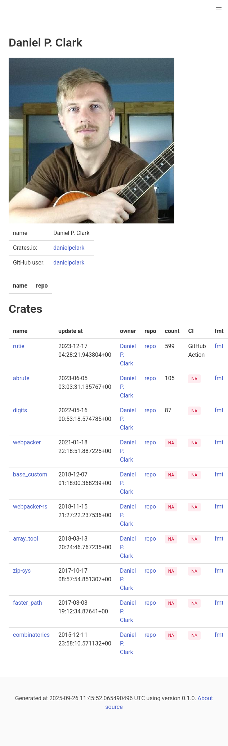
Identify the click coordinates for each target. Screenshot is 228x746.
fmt (219, 346)
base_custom (30, 474)
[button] (218, 9)
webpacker (27, 442)
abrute (21, 378)
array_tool (25, 538)
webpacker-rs (30, 506)
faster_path (27, 602)
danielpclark (68, 247)
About (205, 698)
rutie (18, 346)
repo (150, 346)
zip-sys (22, 570)
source (113, 706)
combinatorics (31, 634)
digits (20, 410)
